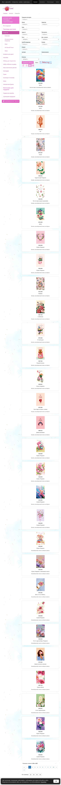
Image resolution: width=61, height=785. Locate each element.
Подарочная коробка (8, 93)
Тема (23, 27)
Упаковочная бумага (8, 84)
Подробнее (43, 782)
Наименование (45, 52)
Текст (23, 37)
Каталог (36, 2)
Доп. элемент (45, 37)
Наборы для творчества (9, 61)
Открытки (5, 32)
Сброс (36, 62)
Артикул (24, 52)
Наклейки (5, 57)
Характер (44, 22)
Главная (5, 13)
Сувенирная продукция (9, 96)
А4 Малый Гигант (9, 47)
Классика (7, 35)
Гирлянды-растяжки (9, 29)
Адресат (24, 32)
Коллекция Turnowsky (8, 77)
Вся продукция (7, 25)
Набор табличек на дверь (9, 64)
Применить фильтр (28, 62)
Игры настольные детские (10, 67)
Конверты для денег (8, 54)
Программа (44, 32)
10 (53, 767)
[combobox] (40, 19)
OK (56, 781)
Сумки (4, 74)
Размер (43, 42)
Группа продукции (26, 42)
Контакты (42, 2)
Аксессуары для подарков (8, 88)
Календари (6, 71)
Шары (4, 81)
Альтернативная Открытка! (9, 40)
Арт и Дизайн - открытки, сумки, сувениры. (16, 2)
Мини (6, 51)
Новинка (24, 57)
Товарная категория (26, 17)
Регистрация (50, 2)
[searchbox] (40, 19)
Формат (23, 47)
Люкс (6, 44)
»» (24, 770)
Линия (23, 22)
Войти (57, 2)
